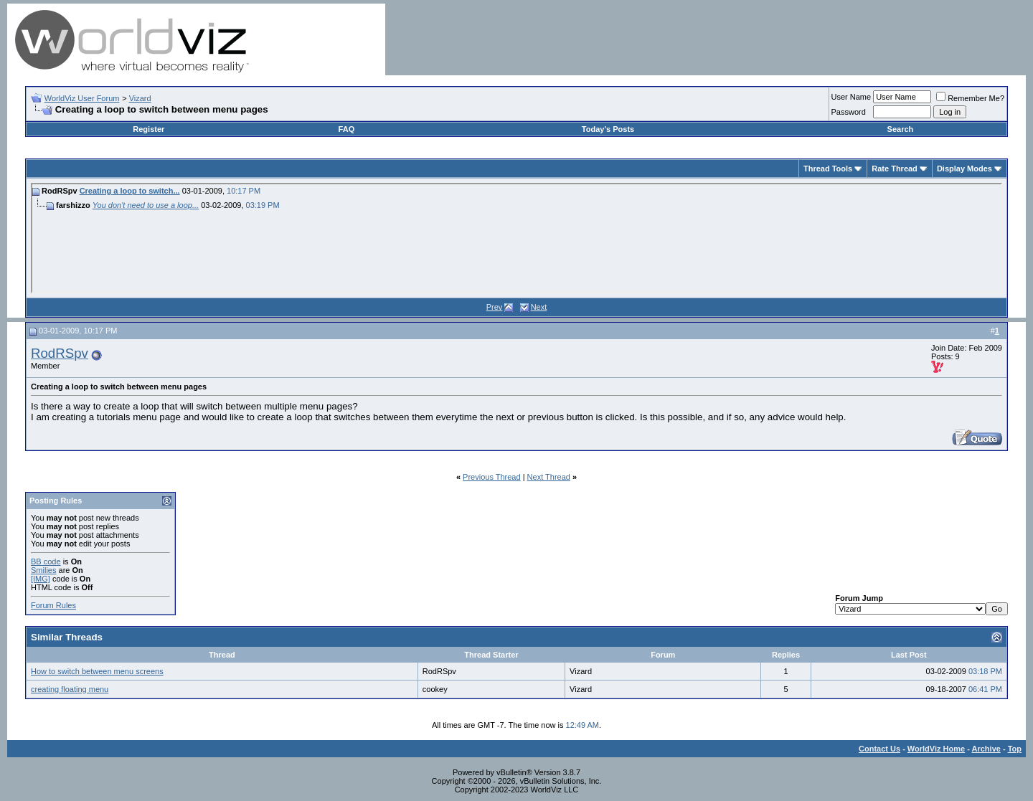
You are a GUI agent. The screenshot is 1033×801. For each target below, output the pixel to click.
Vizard (140, 98)
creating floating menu (69, 689)
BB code (46, 561)
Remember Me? (970, 98)
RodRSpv (59, 353)
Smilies (43, 570)
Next (539, 307)
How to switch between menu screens (97, 671)
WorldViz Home (936, 748)
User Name (851, 97)
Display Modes (964, 168)
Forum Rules (53, 605)
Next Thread (548, 477)
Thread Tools (827, 168)
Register (148, 129)
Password (848, 112)
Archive (986, 748)
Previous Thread (492, 477)
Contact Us (879, 748)
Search (900, 129)
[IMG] (40, 578)
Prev (494, 307)
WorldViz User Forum (82, 98)
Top (1015, 748)
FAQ (347, 129)
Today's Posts (608, 129)
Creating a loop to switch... (130, 190)
